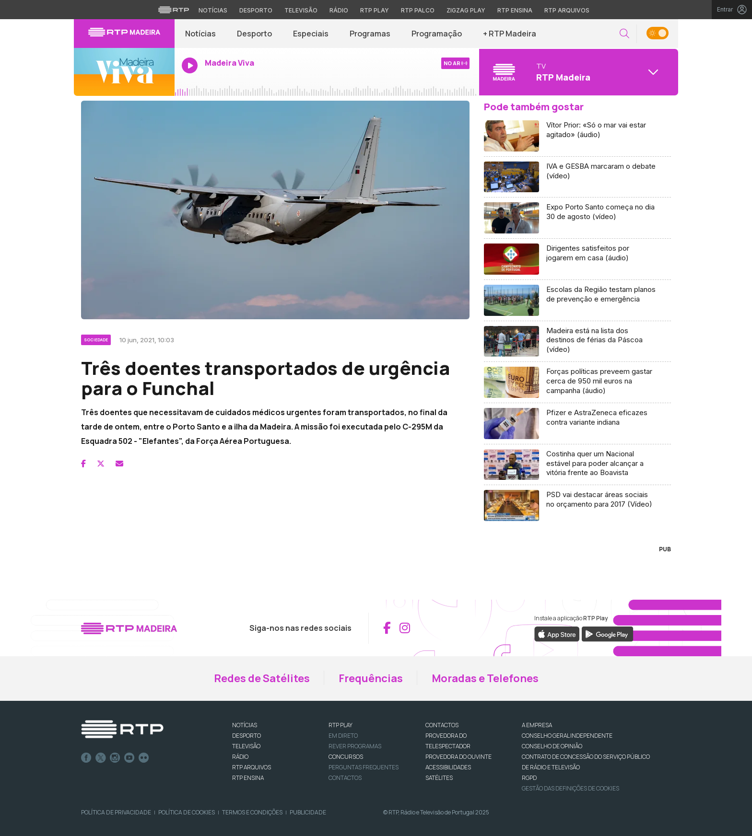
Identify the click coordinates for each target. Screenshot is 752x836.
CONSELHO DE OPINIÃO (552, 746)
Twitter (100, 758)
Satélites (439, 778)
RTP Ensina (248, 778)
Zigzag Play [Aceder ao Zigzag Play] (465, 10)
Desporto (254, 33)
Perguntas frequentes (364, 767)
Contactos (345, 778)
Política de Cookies (186, 812)
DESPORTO (246, 736)
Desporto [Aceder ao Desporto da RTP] (255, 10)
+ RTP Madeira (509, 33)
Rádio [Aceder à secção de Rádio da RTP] (338, 10)
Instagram (115, 758)
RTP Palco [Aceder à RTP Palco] (418, 10)
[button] (624, 33)
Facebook (86, 758)
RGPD (529, 778)
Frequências (371, 678)
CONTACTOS (441, 725)
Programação (436, 33)
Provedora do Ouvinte (458, 757)
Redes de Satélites (262, 678)
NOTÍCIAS (244, 725)
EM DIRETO (343, 736)
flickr (144, 758)
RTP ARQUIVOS (251, 767)
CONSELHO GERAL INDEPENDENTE (567, 736)
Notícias (200, 33)
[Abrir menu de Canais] (577, 72)
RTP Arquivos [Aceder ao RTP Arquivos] (566, 10)
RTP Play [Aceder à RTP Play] (374, 10)
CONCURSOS (346, 757)
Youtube (129, 758)
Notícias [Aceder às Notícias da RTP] (213, 10)
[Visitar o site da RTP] (173, 9)
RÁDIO (240, 757)
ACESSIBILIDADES (448, 767)
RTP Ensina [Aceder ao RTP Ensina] (514, 10)
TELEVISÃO (246, 746)
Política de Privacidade (116, 812)
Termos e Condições (252, 812)
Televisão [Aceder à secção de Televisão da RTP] (300, 10)
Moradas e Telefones (485, 678)
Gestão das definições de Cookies (570, 788)
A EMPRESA (537, 725)
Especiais (311, 33)
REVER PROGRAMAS (355, 746)
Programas (370, 33)
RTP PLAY (340, 725)
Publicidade (308, 812)
